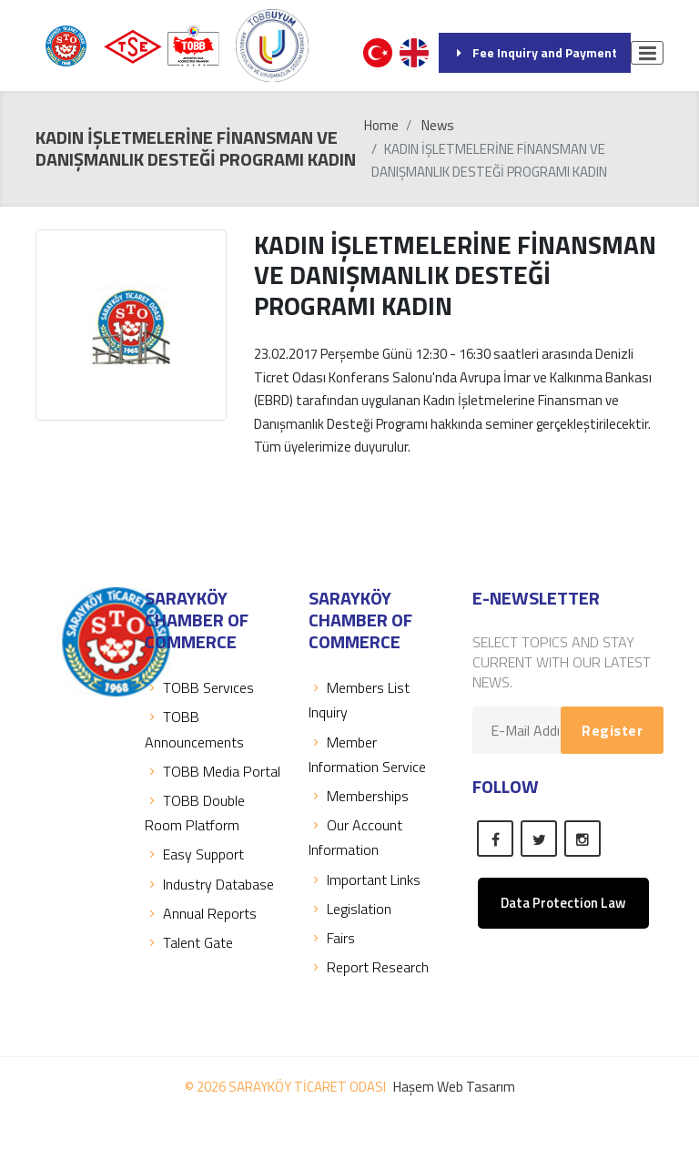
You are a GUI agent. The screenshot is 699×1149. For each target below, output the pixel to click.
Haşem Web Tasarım (454, 1086)
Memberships (359, 796)
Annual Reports (201, 913)
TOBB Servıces (199, 687)
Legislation (350, 909)
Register (612, 730)
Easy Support (194, 854)
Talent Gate (189, 942)
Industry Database (209, 884)
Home (381, 125)
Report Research (369, 967)
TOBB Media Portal (212, 771)
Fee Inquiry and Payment (534, 52)
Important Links (364, 879)
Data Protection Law (563, 902)
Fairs (332, 938)
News (437, 125)
